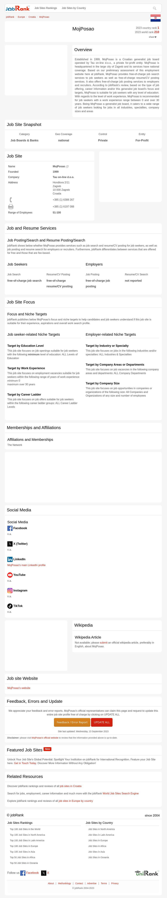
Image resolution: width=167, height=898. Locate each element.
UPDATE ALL (102, 722)
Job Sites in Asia (96, 852)
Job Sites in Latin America (101, 835)
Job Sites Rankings (46, 8)
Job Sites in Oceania (98, 857)
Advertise (92, 883)
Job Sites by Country (74, 8)
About (51, 883)
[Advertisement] (36, 70)
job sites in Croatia (71, 786)
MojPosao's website (18, 688)
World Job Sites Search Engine (121, 793)
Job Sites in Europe (98, 840)
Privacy (115, 883)
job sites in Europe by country (76, 801)
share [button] (153, 37)
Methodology (64, 883)
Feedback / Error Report (72, 722)
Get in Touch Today (25, 763)
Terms (104, 883)
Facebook (29, 872)
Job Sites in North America (101, 829)
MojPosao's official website (45, 738)
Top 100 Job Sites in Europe (24, 846)
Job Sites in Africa (97, 846)
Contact (79, 883)
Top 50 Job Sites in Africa (22, 857)
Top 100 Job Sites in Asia (22, 852)
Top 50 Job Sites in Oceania (24, 863)
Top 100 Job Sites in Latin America (27, 840)
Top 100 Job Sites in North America (27, 835)
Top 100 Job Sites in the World (25, 829)
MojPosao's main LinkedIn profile (26, 565)
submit (103, 642)
